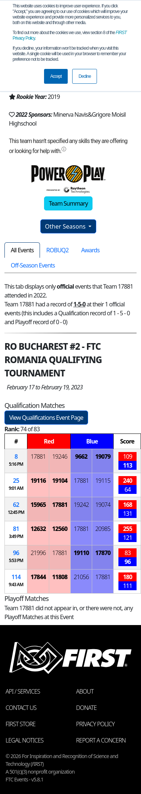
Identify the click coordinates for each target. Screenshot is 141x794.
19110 (81, 553)
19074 (102, 505)
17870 (102, 553)
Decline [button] (84, 76)
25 (16, 480)
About (85, 691)
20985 (102, 529)
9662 (81, 456)
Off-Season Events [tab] (33, 265)
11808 (59, 577)
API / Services (23, 691)
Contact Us (21, 708)
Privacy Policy (95, 724)
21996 (38, 553)
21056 (81, 577)
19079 (102, 456)
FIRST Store (21, 724)
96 (16, 553)
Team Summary (68, 203)
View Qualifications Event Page (46, 417)
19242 (81, 505)
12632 (38, 529)
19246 (59, 456)
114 (15, 577)
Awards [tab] (90, 250)
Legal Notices (24, 740)
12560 (59, 529)
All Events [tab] (22, 250)
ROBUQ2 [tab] (57, 250)
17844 (38, 577)
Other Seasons (66, 226)
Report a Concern (101, 740)
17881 (38, 456)
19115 (102, 480)
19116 (38, 480)
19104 (59, 480)
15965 (38, 505)
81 (16, 529)
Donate (86, 708)
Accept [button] (56, 76)
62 (16, 505)
